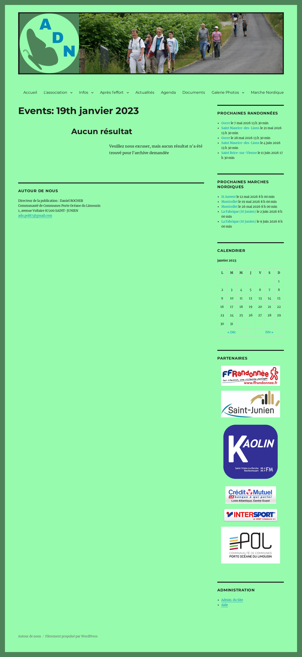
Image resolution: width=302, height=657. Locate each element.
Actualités (144, 92)
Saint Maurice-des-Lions (240, 128)
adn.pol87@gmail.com (35, 216)
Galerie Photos (225, 92)
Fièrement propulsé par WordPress (71, 636)
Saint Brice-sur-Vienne (239, 153)
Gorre (225, 123)
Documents (193, 92)
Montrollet (229, 202)
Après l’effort (112, 92)
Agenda (168, 92)
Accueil (30, 92)
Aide (224, 605)
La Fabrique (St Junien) (238, 212)
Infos (83, 92)
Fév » (269, 332)
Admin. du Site (232, 600)
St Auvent (228, 197)
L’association (55, 92)
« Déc (231, 332)
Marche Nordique (267, 92)
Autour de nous (29, 636)
